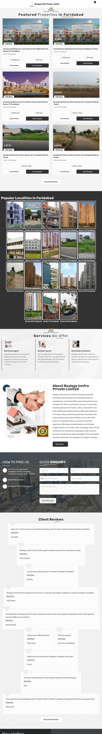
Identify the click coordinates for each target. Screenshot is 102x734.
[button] (16, 480)
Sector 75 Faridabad (87, 230)
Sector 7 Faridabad (51, 321)
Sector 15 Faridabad (51, 230)
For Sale (59, 97)
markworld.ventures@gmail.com (20, 486)
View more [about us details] (59, 444)
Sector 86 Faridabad (86, 291)
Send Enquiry (37, 65)
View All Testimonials (51, 719)
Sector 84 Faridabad (68, 291)
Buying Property (44, 351)
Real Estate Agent (11, 351)
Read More (14, 533)
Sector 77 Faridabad (68, 261)
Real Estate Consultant (81, 351)
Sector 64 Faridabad (68, 321)
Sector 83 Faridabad (15, 291)
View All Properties (51, 182)
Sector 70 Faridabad (33, 291)
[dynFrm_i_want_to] (84, 478)
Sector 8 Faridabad (51, 291)
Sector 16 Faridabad (33, 230)
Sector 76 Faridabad (69, 230)
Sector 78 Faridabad (50, 261)
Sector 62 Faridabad (15, 261)
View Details (14, 65)
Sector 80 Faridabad (86, 261)
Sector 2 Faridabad (33, 261)
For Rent (8, 44)
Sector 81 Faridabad (15, 230)
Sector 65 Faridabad (33, 321)
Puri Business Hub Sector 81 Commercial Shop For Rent (75, 49)
